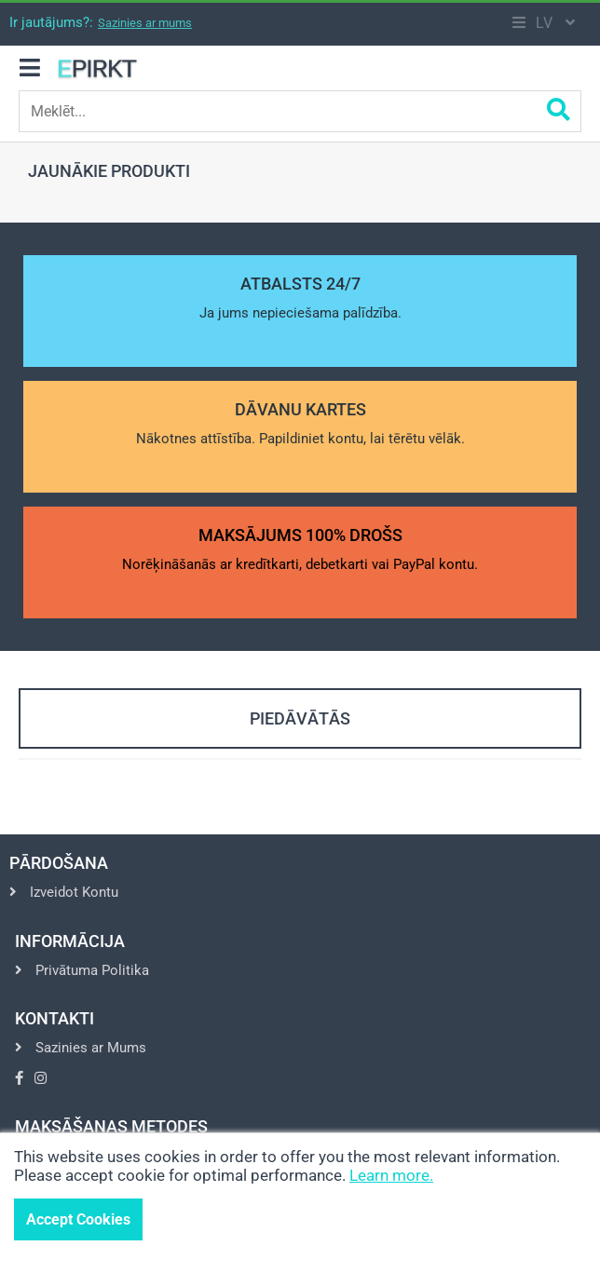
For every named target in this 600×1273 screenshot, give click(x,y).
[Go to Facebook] (19, 1078)
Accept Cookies (78, 1219)
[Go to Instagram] (40, 1078)
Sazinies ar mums (145, 23)
